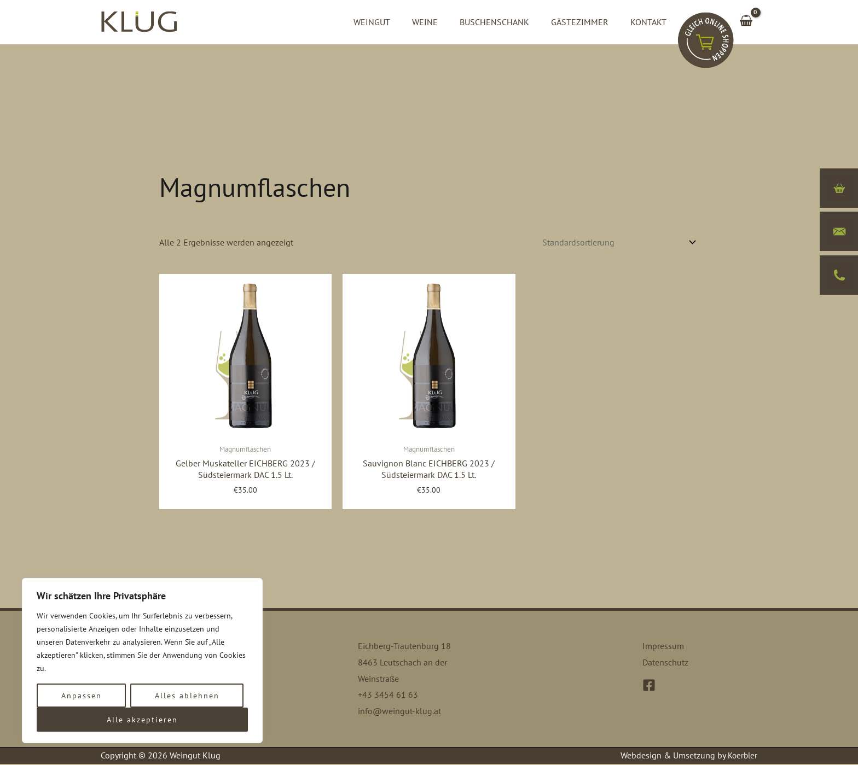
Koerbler (741, 756)
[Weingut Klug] (139, 20)
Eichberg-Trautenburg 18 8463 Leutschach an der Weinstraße (404, 663)
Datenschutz (665, 663)
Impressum (663, 646)
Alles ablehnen (187, 695)
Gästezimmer (586, 21)
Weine (440, 21)
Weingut (391, 21)
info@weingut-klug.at (399, 711)
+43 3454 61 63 (388, 695)
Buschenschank (505, 21)
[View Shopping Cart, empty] (745, 22)
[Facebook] (649, 685)
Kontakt (651, 21)
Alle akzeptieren (142, 720)
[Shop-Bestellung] (617, 242)
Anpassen (81, 695)
